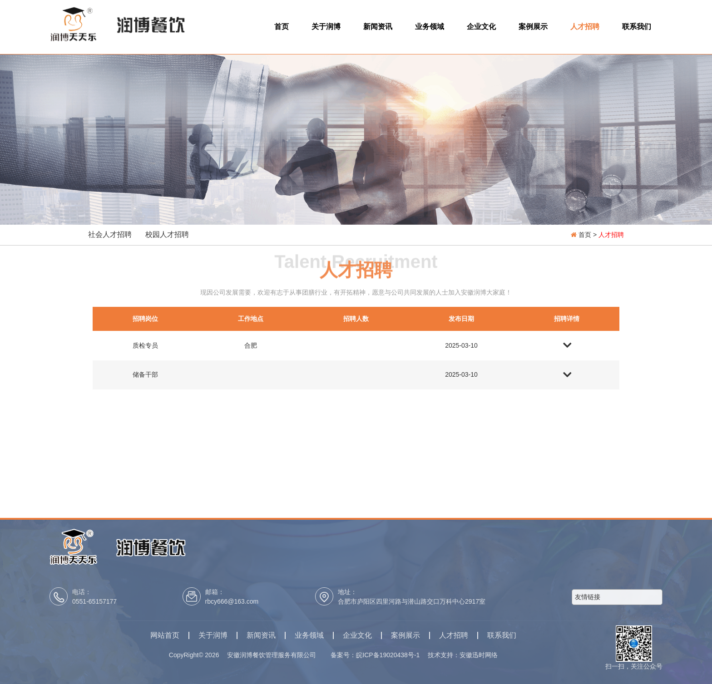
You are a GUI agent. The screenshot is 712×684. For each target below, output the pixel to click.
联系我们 (636, 26)
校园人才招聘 (167, 234)
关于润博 (326, 26)
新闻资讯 (377, 26)
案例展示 (533, 26)
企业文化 (481, 26)
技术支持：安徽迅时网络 (463, 655)
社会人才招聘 (110, 234)
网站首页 (164, 635)
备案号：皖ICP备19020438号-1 (378, 655)
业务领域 (429, 26)
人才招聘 (584, 26)
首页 (281, 26)
